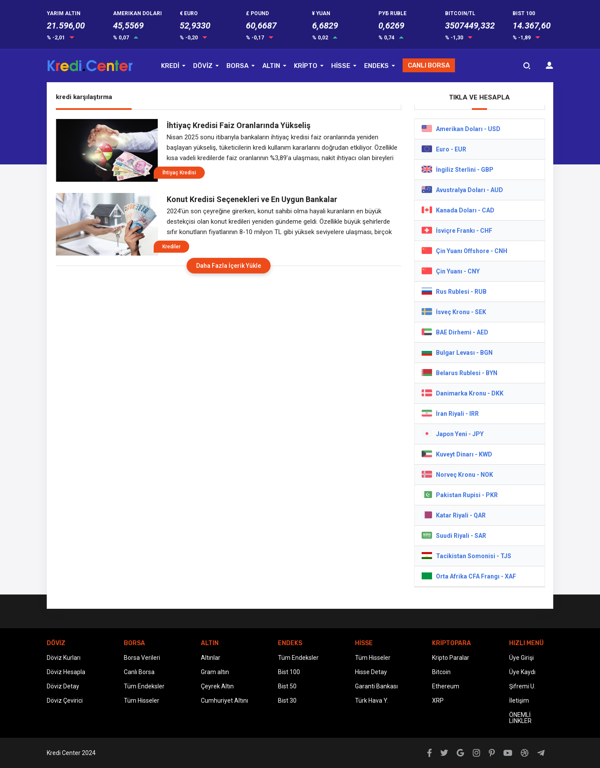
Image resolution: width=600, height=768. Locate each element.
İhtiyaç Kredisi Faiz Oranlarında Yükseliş (238, 125)
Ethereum (445, 686)
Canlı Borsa (139, 672)
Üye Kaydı (522, 672)
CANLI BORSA (429, 65)
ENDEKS (376, 66)
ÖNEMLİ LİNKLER (520, 718)
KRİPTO (305, 66)
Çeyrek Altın (217, 686)
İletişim (519, 700)
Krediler (171, 247)
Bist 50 (287, 686)
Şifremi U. (522, 686)
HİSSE (340, 66)
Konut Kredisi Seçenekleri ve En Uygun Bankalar (252, 199)
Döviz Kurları (64, 658)
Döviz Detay (63, 686)
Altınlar (210, 658)
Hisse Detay (371, 672)
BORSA (237, 66)
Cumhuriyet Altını (224, 700)
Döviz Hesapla (66, 672)
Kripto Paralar (450, 658)
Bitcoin (441, 672)
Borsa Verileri (142, 658)
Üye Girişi (521, 658)
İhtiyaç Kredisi (179, 173)
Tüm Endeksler (144, 686)
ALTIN (271, 66)
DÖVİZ (203, 66)
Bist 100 (289, 672)
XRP (438, 700)
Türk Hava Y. (371, 700)
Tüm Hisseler (141, 700)
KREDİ (170, 66)
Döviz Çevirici (65, 700)
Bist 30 (287, 700)
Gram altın (215, 672)
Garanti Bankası (376, 686)
